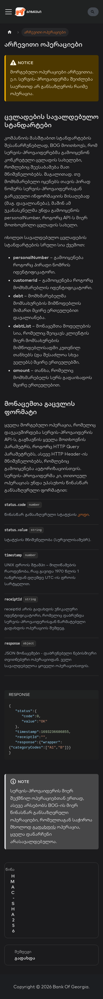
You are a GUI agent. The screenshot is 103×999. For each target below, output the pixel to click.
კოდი (83, 514)
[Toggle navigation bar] (8, 12)
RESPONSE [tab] (19, 694)
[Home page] (9, 32)
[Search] (93, 11)
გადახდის (44, 827)
